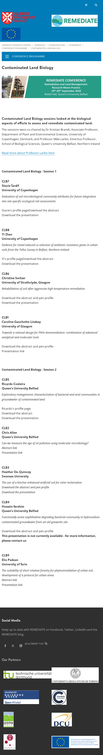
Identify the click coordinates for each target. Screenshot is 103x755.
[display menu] (7, 56)
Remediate (40, 45)
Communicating (57, 45)
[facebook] (5, 645)
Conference (75, 45)
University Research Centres (16, 45)
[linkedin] (21, 645)
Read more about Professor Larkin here (28, 153)
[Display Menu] (86, 5)
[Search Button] (96, 5)
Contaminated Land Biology (45, 48)
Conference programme (14, 48)
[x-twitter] (13, 645)
